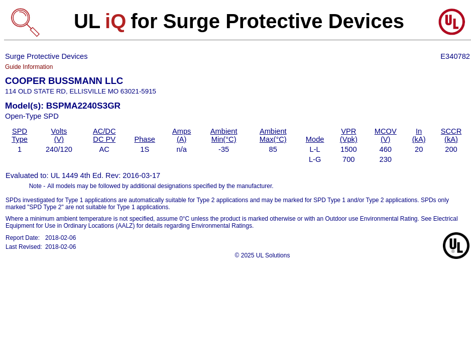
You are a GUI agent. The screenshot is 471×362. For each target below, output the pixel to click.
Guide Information (29, 66)
